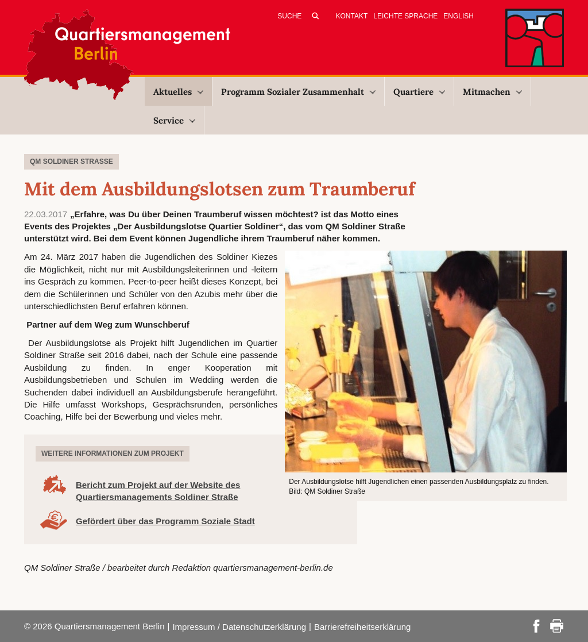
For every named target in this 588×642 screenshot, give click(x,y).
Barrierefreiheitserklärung (362, 627)
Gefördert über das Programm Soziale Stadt (165, 521)
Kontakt (352, 16)
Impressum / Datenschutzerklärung (239, 627)
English (458, 16)
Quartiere (419, 91)
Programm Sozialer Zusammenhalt (298, 91)
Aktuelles (178, 91)
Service (174, 120)
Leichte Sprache (405, 16)
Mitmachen (492, 91)
